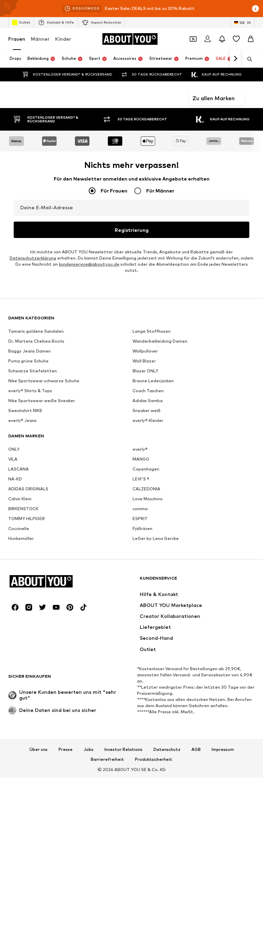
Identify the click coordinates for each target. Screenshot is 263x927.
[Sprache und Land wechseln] (242, 22)
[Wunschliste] (236, 39)
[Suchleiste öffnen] (247, 59)
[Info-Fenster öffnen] (255, 8)
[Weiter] (235, 59)
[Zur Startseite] (129, 39)
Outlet (21, 22)
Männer (40, 39)
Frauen (16, 39)
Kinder (63, 39)
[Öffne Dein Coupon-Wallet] (193, 39)
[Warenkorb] (251, 39)
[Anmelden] (207, 39)
